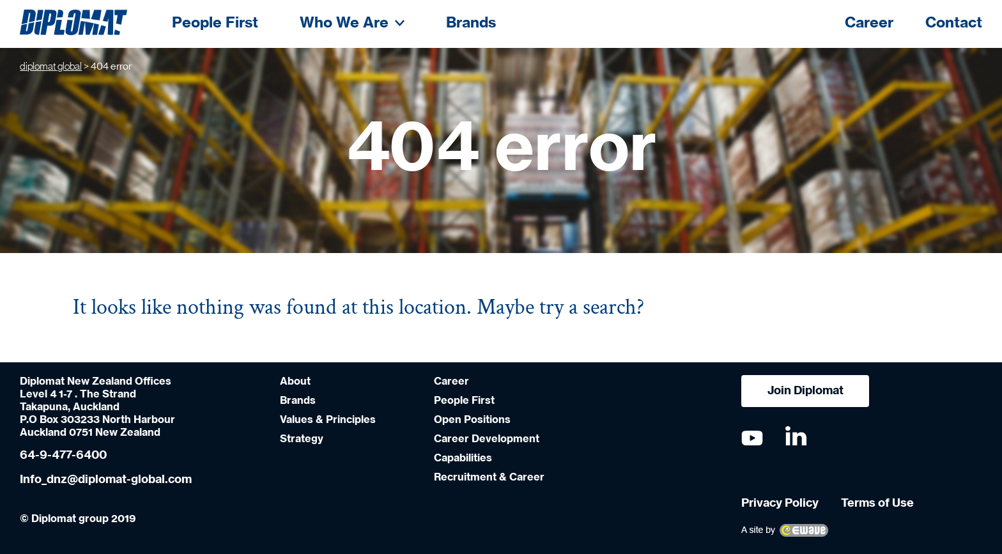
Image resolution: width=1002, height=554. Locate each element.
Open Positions (472, 420)
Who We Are (352, 23)
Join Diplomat (805, 391)
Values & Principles (328, 420)
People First (215, 23)
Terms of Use (877, 503)
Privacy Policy (780, 503)
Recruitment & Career (489, 477)
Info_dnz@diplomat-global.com (106, 480)
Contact (953, 23)
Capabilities (463, 458)
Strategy (301, 439)
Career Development (486, 439)
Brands (471, 23)
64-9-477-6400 (63, 455)
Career (869, 23)
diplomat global (51, 66)
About (295, 381)
